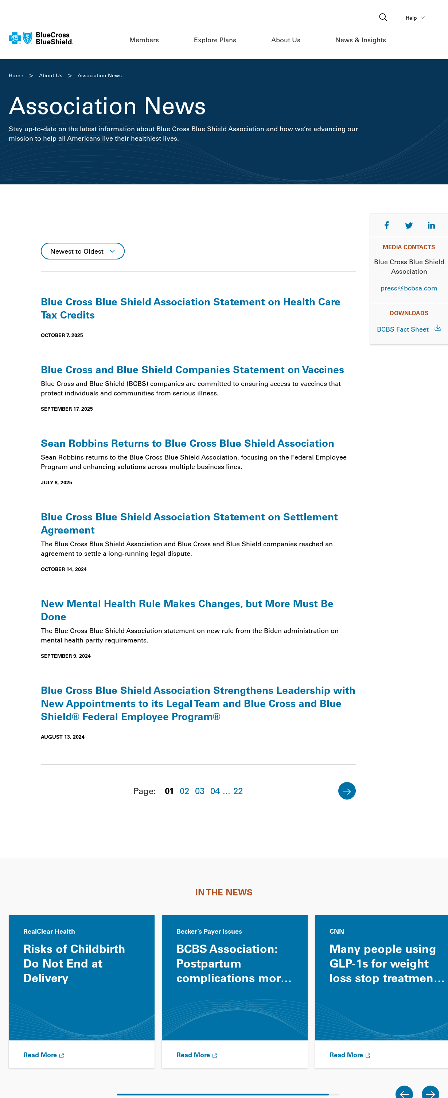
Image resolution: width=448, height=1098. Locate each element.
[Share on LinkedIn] (431, 225)
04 (215, 790)
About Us (285, 39)
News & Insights (360, 39)
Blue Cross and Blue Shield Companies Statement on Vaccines (192, 369)
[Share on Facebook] (387, 225)
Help (416, 17)
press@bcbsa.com (409, 288)
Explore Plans (215, 39)
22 (238, 790)
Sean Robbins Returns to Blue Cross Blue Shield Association (187, 442)
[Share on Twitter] (409, 225)
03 (199, 790)
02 (184, 790)
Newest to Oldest (77, 251)
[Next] (347, 791)
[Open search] (384, 17)
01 (169, 790)
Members (144, 39)
